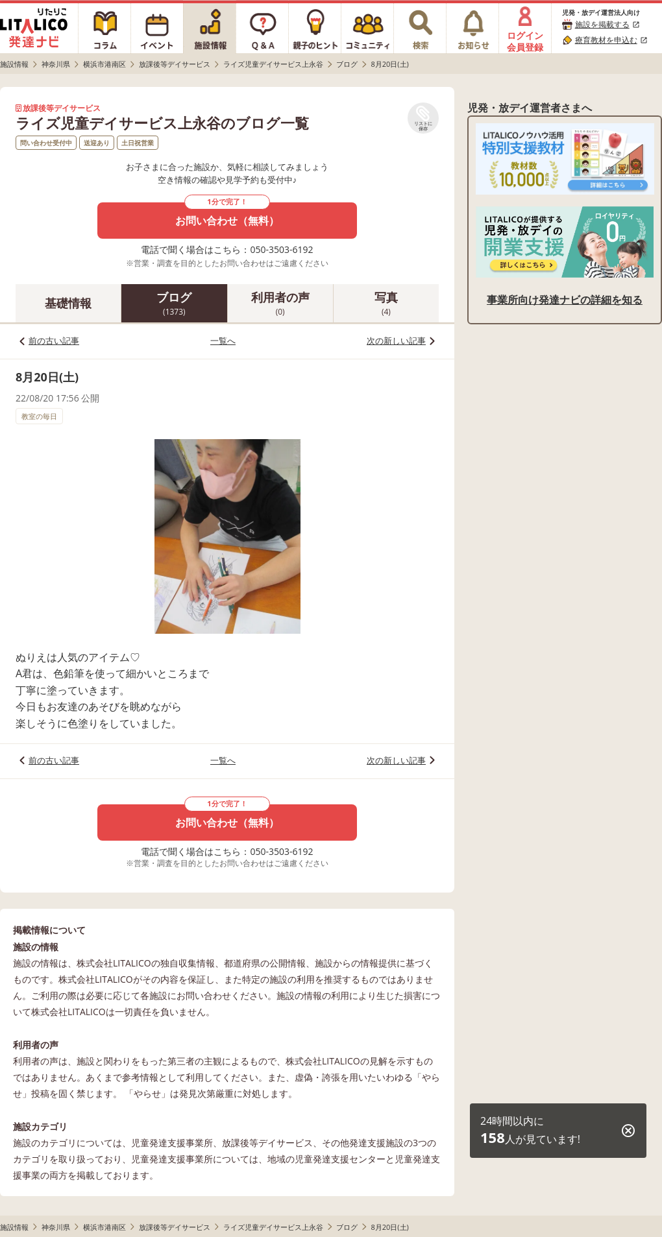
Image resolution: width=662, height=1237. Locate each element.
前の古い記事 (54, 340)
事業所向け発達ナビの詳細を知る (565, 300)
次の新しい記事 (396, 340)
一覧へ (223, 340)
